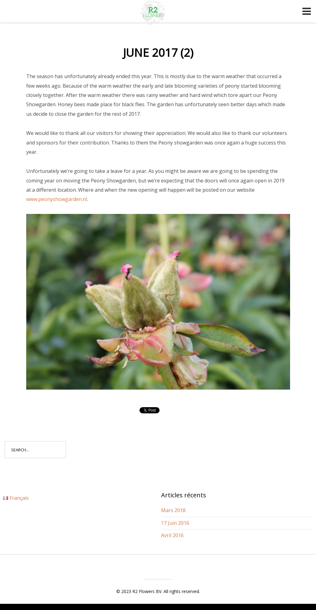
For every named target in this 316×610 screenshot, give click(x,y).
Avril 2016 (172, 535)
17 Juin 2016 (175, 523)
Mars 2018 (173, 510)
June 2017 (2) (158, 52)
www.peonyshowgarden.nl (56, 199)
